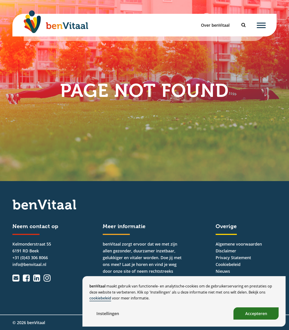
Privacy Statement (233, 257)
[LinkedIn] (36, 278)
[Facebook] (26, 278)
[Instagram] (47, 278)
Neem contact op (35, 226)
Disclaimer (226, 250)
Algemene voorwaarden (239, 244)
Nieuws (223, 271)
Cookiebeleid (228, 264)
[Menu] (261, 25)
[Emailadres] (15, 278)
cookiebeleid (100, 298)
